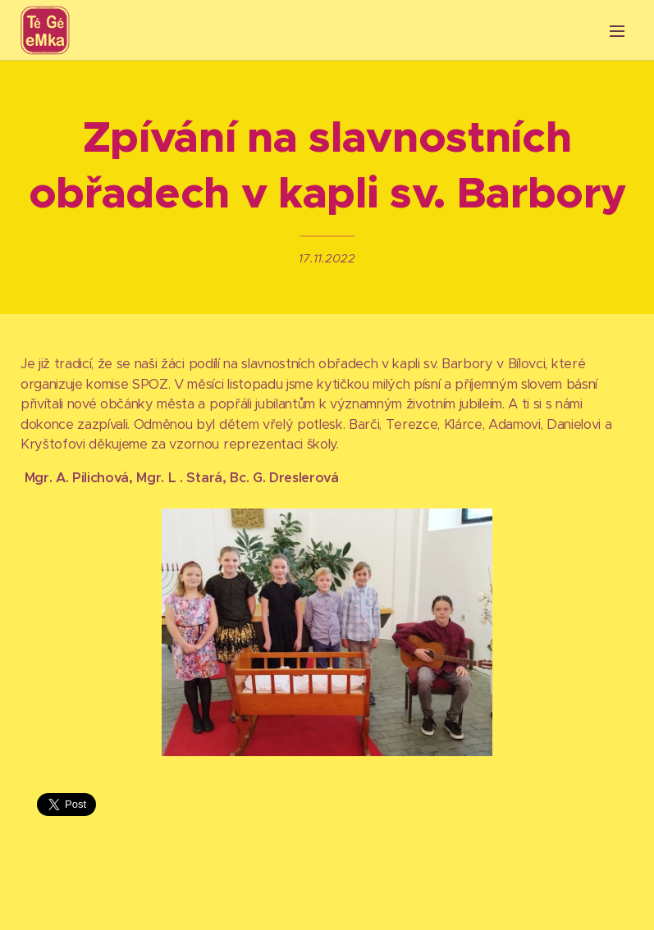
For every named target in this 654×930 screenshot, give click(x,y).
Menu (617, 31)
